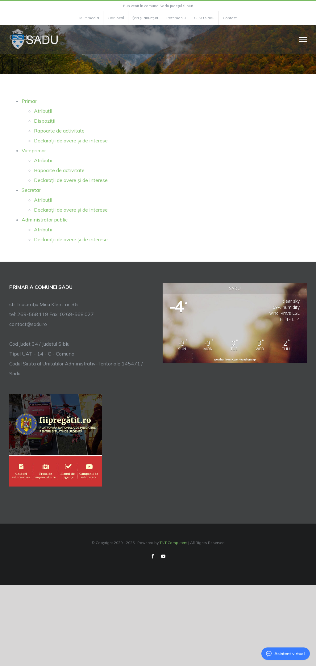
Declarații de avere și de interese (71, 140)
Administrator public (45, 220)
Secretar (31, 190)
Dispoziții (44, 121)
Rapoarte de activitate (59, 131)
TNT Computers (173, 542)
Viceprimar (34, 150)
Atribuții (43, 111)
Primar (29, 101)
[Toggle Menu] (303, 39)
